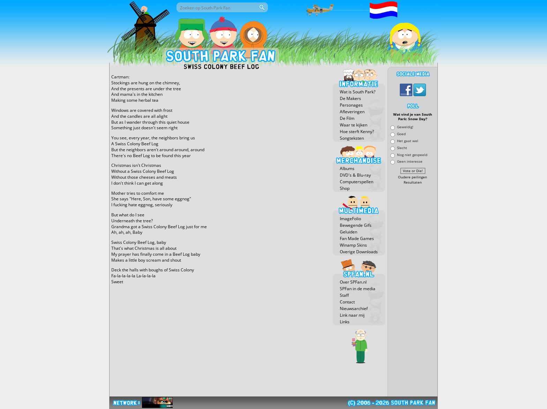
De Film (347, 118)
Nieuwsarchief (354, 308)
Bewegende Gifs (356, 225)
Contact (347, 302)
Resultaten (413, 182)
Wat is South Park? (357, 92)
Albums (347, 168)
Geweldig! (405, 127)
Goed (401, 134)
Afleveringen (352, 112)
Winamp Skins (353, 245)
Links (345, 322)
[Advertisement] (413, 290)
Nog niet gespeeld (412, 154)
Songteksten (352, 138)
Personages (351, 105)
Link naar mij (352, 315)
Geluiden (348, 232)
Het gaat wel (407, 140)
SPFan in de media (357, 289)
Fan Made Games (357, 238)
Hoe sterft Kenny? (357, 131)
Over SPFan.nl (353, 282)
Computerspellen (356, 182)
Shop (345, 188)
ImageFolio (350, 219)
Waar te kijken (353, 125)
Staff (344, 295)
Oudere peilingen (412, 177)
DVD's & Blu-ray (355, 175)
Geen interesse (409, 161)
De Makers (350, 98)
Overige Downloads (359, 252)
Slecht (402, 147)
